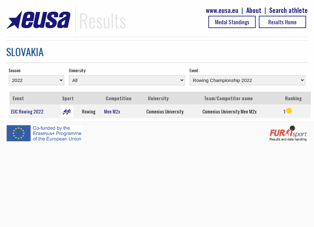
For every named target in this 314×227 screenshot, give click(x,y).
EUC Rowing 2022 (27, 111)
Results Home (282, 22)
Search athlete (288, 10)
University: (77, 70)
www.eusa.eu (222, 10)
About (253, 10)
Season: (15, 70)
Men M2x (112, 111)
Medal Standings (232, 22)
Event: (194, 70)
